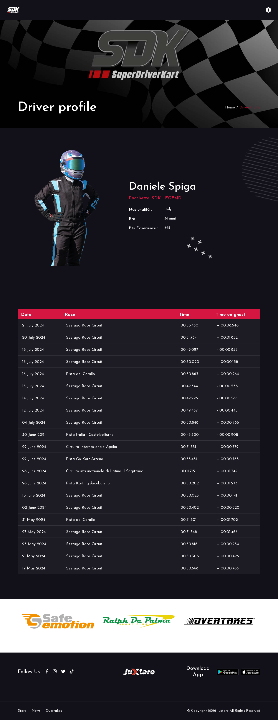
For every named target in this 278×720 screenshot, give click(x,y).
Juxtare (223, 711)
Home (230, 107)
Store (22, 711)
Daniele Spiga (162, 187)
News (36, 711)
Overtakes (54, 711)
